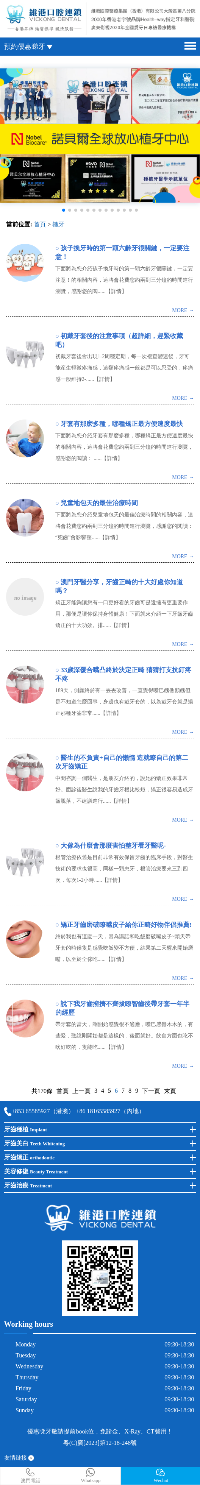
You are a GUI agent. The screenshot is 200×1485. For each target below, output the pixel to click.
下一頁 (151, 1091)
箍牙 (58, 224)
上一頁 (81, 1091)
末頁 (170, 1091)
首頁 (40, 224)
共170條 (42, 1091)
